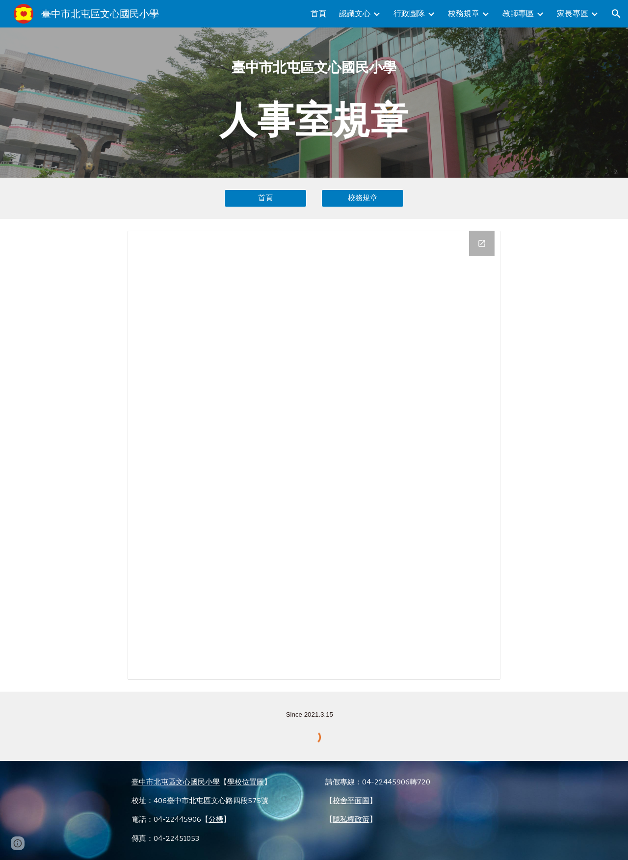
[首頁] (265, 198)
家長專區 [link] (572, 13)
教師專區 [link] (518, 13)
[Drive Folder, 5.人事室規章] (314, 455)
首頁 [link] (318, 13)
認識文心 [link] (354, 13)
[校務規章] (362, 198)
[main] (314, 102)
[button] (616, 14)
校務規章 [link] (463, 13)
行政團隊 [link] (409, 13)
